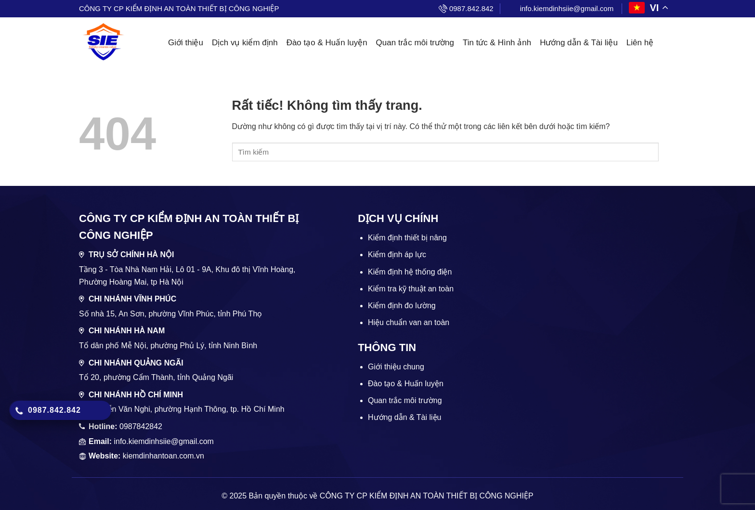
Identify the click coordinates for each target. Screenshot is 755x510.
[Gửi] (667, 152)
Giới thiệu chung (396, 367)
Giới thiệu (185, 42)
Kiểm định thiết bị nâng (407, 238)
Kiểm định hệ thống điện (410, 272)
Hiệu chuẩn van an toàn (408, 322)
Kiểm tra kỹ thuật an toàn (411, 289)
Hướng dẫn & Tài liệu (579, 42)
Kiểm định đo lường (402, 305)
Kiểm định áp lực (397, 254)
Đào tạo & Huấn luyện (326, 42)
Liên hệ (639, 42)
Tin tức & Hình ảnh (497, 42)
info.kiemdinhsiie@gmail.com (566, 8)
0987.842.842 (471, 8)
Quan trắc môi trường (415, 42)
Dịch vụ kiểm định (245, 42)
